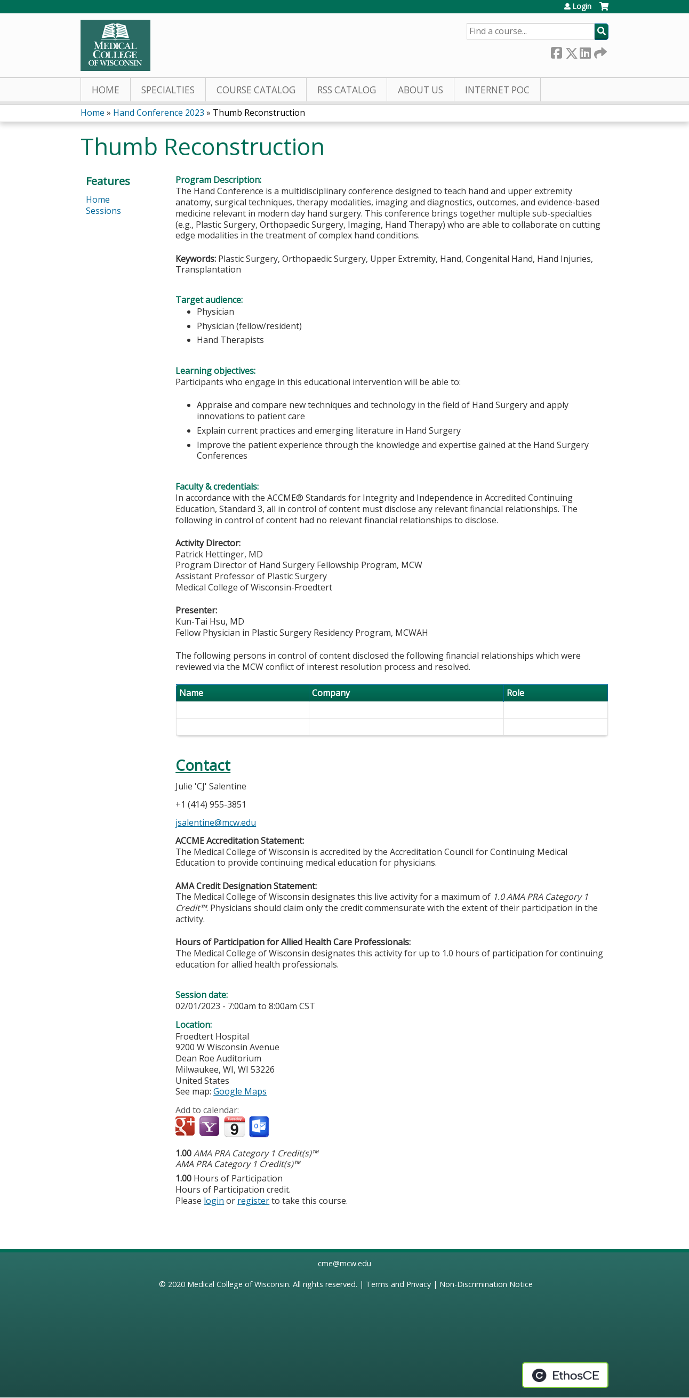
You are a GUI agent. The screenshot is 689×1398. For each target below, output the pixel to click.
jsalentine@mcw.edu (215, 822)
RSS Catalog (346, 90)
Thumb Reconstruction (259, 112)
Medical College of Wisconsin (238, 1284)
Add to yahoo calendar (210, 1127)
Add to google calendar (186, 1127)
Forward (599, 51)
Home (105, 90)
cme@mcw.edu (344, 1263)
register (253, 1201)
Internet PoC (497, 90)
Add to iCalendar (234, 1126)
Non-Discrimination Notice (486, 1284)
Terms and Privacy (398, 1284)
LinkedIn (585, 51)
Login (581, 6)
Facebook (556, 51)
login (214, 1201)
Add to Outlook (260, 1127)
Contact (202, 765)
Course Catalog (256, 90)
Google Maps (240, 1091)
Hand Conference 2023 (158, 112)
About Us (420, 90)
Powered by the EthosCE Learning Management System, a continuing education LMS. (565, 1375)
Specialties (168, 90)
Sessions (103, 211)
